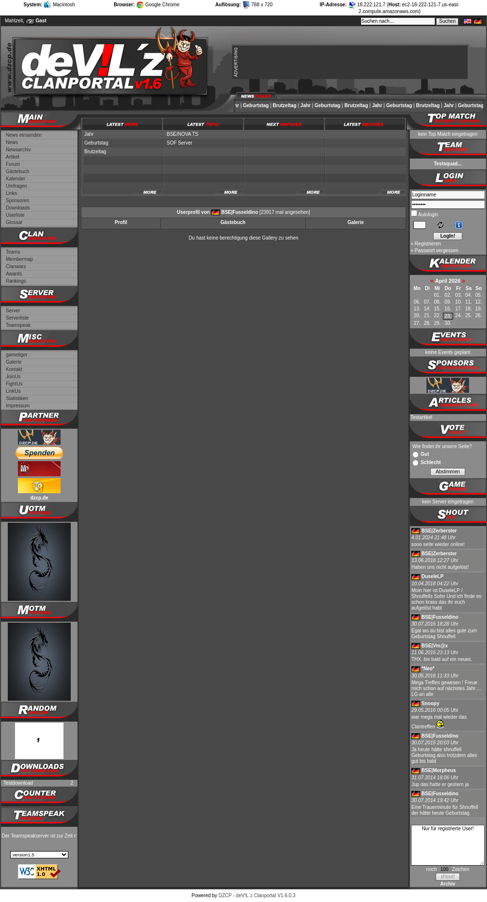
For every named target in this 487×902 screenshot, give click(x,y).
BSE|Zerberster (439, 530)
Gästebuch (17, 171)
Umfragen (16, 186)
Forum (13, 164)
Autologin (428, 214)
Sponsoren (17, 200)
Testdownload (18, 783)
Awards (14, 273)
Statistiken (17, 398)
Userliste (15, 215)
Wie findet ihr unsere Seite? (442, 446)
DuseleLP (433, 576)
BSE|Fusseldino (239, 212)
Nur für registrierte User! (448, 845)
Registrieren (428, 243)
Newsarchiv (18, 149)
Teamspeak (18, 325)
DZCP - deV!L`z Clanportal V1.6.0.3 (257, 895)
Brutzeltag (291, 105)
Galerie (13, 362)
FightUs (14, 384)
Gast (41, 20)
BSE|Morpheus (439, 770)
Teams (13, 252)
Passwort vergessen (436, 250)
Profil (121, 222)
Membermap (19, 259)
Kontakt (14, 369)
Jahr (240, 105)
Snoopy (431, 703)
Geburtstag (262, 105)
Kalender (15, 178)
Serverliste (17, 318)
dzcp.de (39, 497)
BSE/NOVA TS (182, 134)
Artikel (12, 157)
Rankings (16, 281)
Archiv (447, 883)
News (12, 142)
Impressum (18, 405)
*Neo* (428, 668)
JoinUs (13, 376)
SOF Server (179, 142)
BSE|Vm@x (435, 645)
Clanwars (16, 266)
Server (13, 310)
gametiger (16, 354)
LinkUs (13, 391)
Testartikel (421, 417)
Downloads (18, 207)
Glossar (14, 222)
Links (11, 193)
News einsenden (24, 135)
